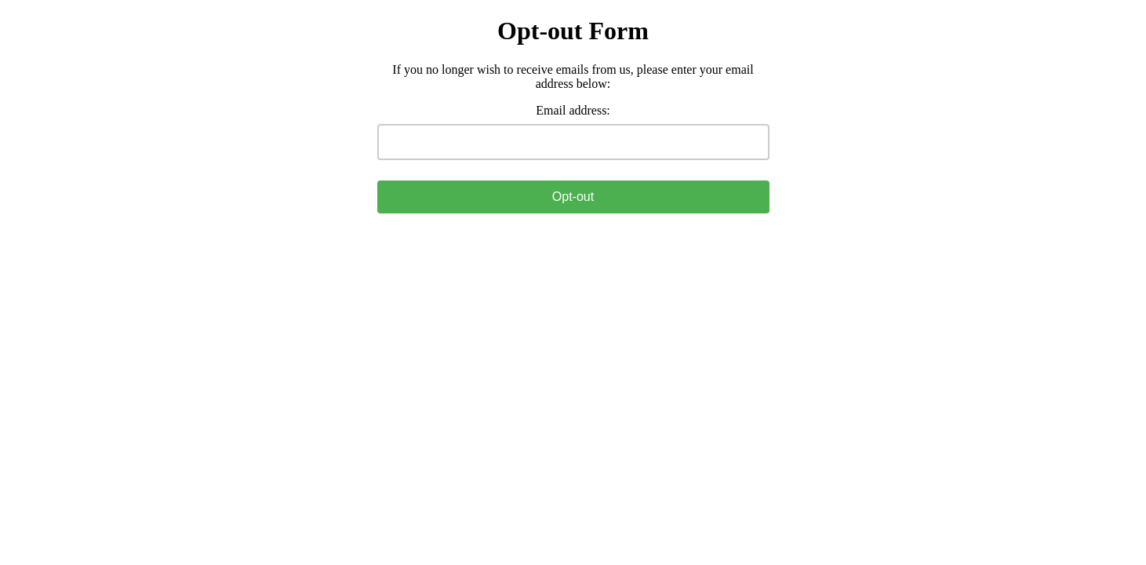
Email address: (573, 110)
